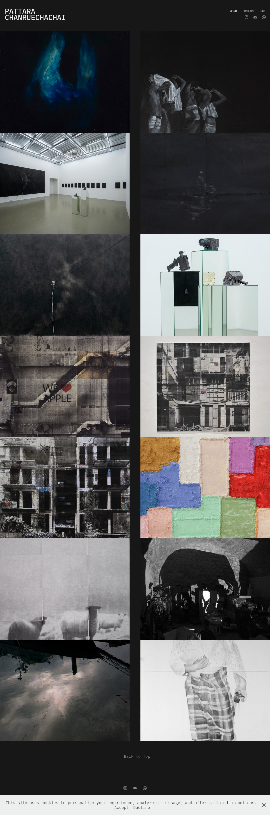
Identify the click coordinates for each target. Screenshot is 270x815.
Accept (121, 807)
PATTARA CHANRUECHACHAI (35, 14)
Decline (141, 807)
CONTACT (248, 11)
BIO (262, 11)
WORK (233, 11)
